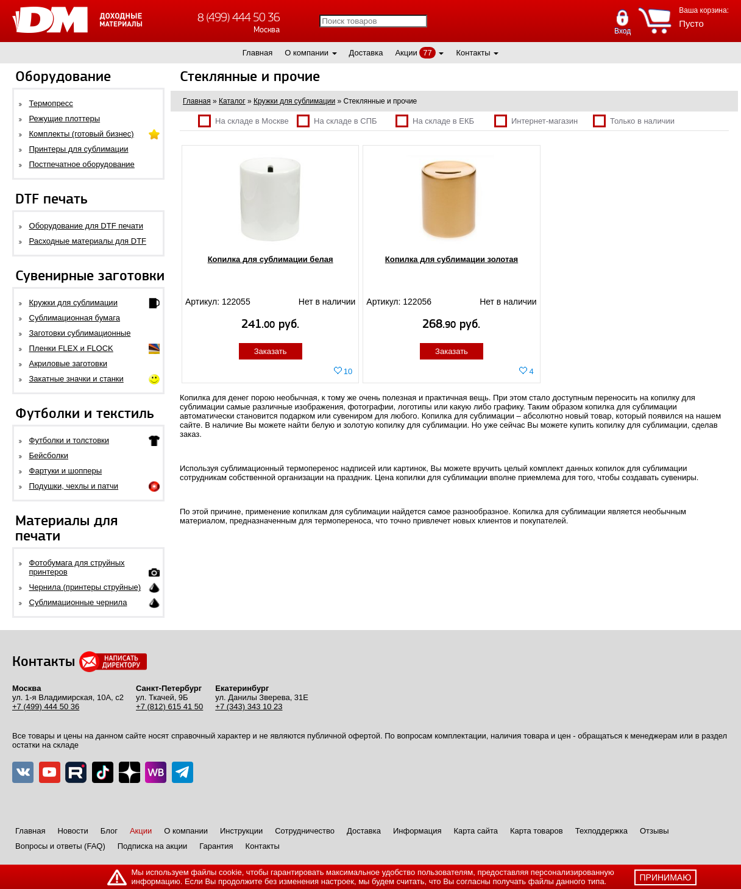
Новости (72, 830)
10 (348, 371)
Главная (257, 52)
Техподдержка (601, 830)
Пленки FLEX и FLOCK (71, 348)
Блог (109, 830)
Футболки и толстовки (69, 440)
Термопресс (51, 103)
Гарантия (216, 846)
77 (427, 52)
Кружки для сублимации (73, 302)
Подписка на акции (152, 846)
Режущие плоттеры (65, 118)
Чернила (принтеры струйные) (85, 587)
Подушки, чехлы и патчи (74, 486)
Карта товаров (536, 830)
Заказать (270, 351)
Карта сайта (476, 830)
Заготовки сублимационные (80, 333)
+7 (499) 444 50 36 (45, 706)
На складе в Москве (243, 121)
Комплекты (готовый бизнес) (81, 133)
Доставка (366, 52)
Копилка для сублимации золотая (451, 259)
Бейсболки (48, 455)
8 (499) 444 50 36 (238, 17)
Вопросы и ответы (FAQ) (60, 846)
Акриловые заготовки (68, 363)
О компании (306, 52)
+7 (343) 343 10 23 (248, 706)
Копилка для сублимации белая (270, 259)
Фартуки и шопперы (65, 470)
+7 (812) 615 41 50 (169, 706)
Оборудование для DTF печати (86, 225)
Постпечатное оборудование (82, 164)
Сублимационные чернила (78, 602)
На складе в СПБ (337, 121)
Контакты (473, 52)
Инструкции (241, 830)
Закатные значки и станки (76, 378)
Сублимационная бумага (74, 317)
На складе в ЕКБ (434, 121)
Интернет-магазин (536, 121)
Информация (417, 830)
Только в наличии (634, 121)
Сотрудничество (305, 830)
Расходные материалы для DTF (88, 241)
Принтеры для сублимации (79, 149)
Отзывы (654, 830)
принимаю (666, 877)
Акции (406, 52)
